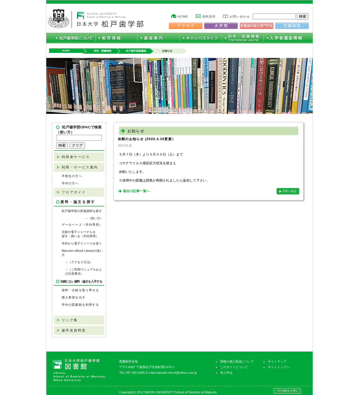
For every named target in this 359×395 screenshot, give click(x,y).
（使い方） (65, 132)
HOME (183, 16)
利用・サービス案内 (80, 167)
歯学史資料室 (74, 330)
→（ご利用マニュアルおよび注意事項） (83, 271)
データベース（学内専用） (82, 224)
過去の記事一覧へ (136, 191)
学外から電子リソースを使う (82, 243)
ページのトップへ (287, 390)
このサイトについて (234, 367)
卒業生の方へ (72, 176)
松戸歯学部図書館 (136, 51)
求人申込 (226, 372)
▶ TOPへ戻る (287, 191)
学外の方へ (70, 183)
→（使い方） (94, 218)
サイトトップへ (278, 367)
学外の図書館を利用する (80, 304)
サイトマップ (277, 361)
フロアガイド (74, 192)
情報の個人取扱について (237, 361)
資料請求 (209, 16)
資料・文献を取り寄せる (80, 290)
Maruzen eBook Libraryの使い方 (82, 253)
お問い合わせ (239, 16)
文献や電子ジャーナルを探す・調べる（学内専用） (80, 234)
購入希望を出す (74, 297)
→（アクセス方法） (79, 262)
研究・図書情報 (102, 51)
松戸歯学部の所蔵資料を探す (82, 211)
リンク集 (70, 320)
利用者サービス (76, 157)
